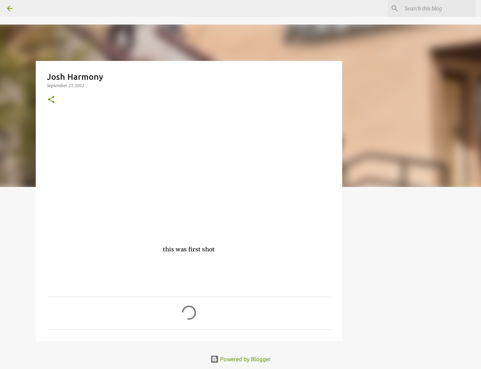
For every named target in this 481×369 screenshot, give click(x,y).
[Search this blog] (438, 8)
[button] (51, 100)
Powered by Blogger (240, 359)
